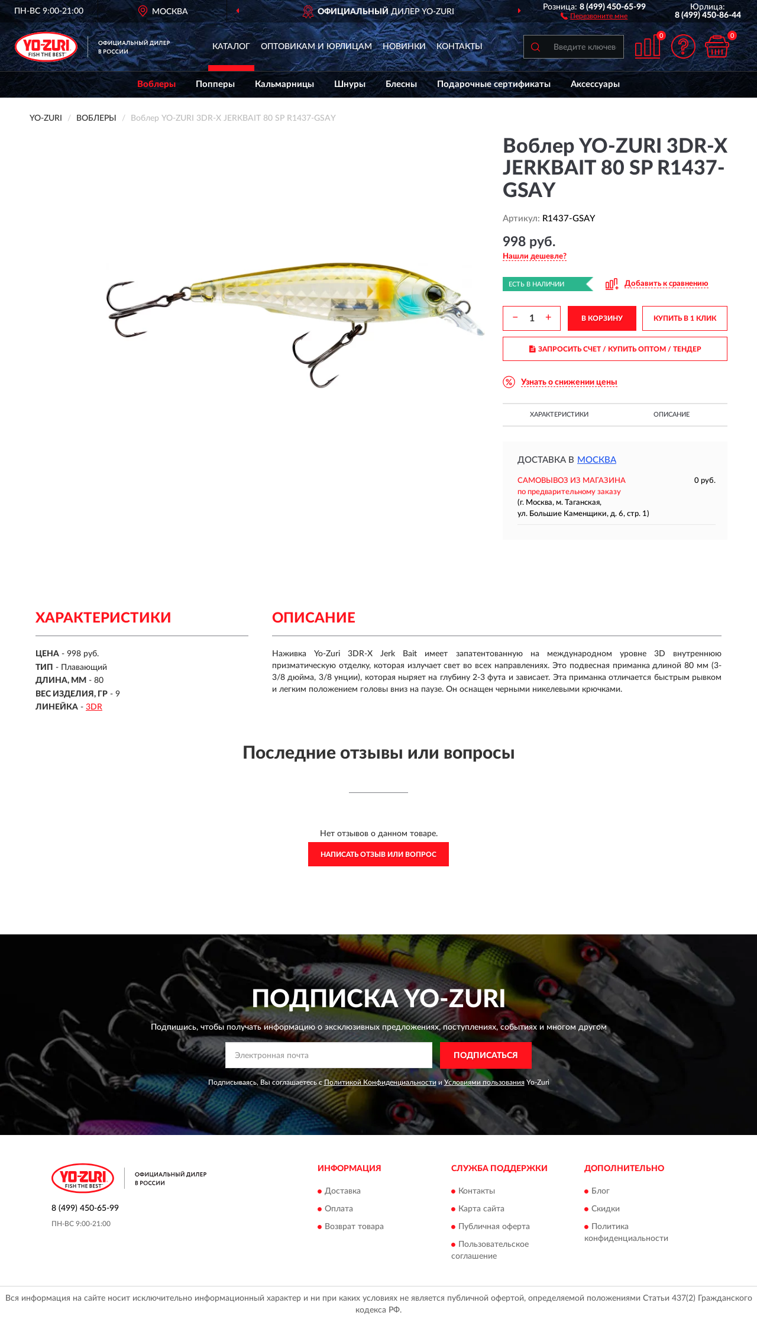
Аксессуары (595, 84)
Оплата (339, 1209)
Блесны (401, 84)
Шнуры (349, 84)
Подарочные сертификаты (494, 84)
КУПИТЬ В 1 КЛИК (685, 318)
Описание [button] (672, 414)
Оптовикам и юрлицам (316, 47)
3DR (94, 707)
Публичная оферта (494, 1227)
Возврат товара (354, 1227)
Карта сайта (481, 1209)
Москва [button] (596, 460)
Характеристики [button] (559, 414)
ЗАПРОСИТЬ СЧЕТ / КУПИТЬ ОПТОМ (615, 349)
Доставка (343, 1192)
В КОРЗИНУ (602, 318)
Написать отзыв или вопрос (378, 854)
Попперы (215, 84)
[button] (594, 15)
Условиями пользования (484, 1082)
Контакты (459, 47)
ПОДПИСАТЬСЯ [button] (486, 1056)
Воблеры (156, 84)
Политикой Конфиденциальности (380, 1082)
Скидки (605, 1209)
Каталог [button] (231, 47)
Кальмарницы (284, 84)
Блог (600, 1192)
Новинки (404, 47)
